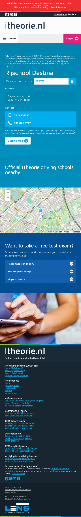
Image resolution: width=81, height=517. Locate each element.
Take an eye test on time (17, 436)
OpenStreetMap (72, 232)
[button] (40, 210)
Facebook (53, 471)
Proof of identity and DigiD (18, 403)
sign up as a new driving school (60, 133)
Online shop (11, 393)
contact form (28, 133)
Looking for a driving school (18, 438)
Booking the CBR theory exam (19, 423)
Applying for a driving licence (19, 461)
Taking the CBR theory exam (18, 428)
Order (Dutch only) (14, 373)
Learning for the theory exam (19, 413)
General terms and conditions (18, 489)
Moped (8, 390)
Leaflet (57, 232)
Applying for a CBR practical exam (21, 448)
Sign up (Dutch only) (15, 370)
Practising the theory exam (18, 415)
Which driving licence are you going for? (24, 400)
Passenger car (12, 385)
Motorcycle (10, 388)
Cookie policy (10, 492)
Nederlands (60, 14)
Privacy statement (13, 487)
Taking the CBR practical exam (20, 451)
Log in (7, 383)
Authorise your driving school (19, 426)
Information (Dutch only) (17, 375)
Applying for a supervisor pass (20, 458)
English (72, 14)
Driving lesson (12, 441)
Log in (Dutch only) (14, 368)
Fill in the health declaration (19, 405)
